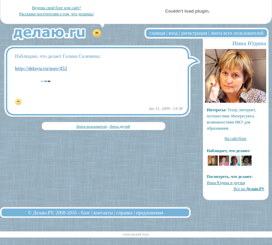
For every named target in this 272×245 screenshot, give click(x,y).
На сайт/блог (235, 138)
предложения (150, 212)
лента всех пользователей (237, 33)
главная (157, 33)
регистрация (194, 33)
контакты (103, 212)
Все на (249, 188)
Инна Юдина (249, 43)
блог (85, 212)
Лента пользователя (91, 126)
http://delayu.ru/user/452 (41, 68)
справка (124, 212)
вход (173, 33)
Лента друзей (119, 126)
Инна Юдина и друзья (226, 182)
